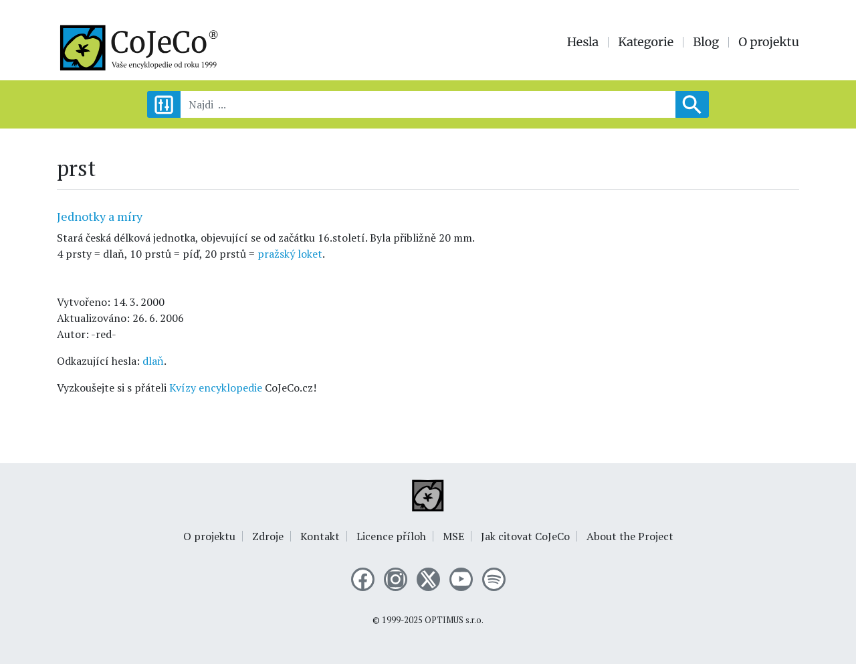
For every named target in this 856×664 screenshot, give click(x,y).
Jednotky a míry (99, 216)
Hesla (583, 42)
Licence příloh (391, 536)
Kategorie (645, 42)
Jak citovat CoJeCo (525, 536)
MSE (453, 536)
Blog (706, 42)
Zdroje (268, 536)
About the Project (629, 536)
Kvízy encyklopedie (215, 387)
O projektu (768, 42)
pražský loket (289, 253)
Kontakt (320, 536)
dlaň (153, 360)
